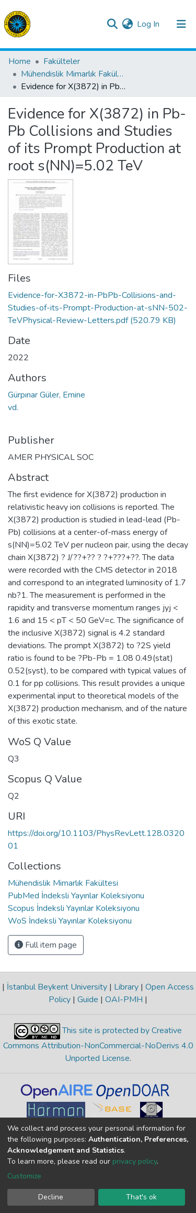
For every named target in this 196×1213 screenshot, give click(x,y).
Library (126, 987)
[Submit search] (112, 24)
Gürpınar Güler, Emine (46, 395)
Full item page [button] (46, 945)
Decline (50, 1197)
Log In (148, 24)
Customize (24, 1176)
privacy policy (134, 1161)
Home (19, 61)
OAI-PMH (124, 999)
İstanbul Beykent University (57, 987)
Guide (87, 999)
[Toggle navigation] (181, 24)
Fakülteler (61, 61)
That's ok (141, 1197)
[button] (127, 24)
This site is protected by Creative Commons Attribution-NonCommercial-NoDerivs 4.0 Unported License (98, 1044)
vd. (13, 407)
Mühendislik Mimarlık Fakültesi (73, 74)
